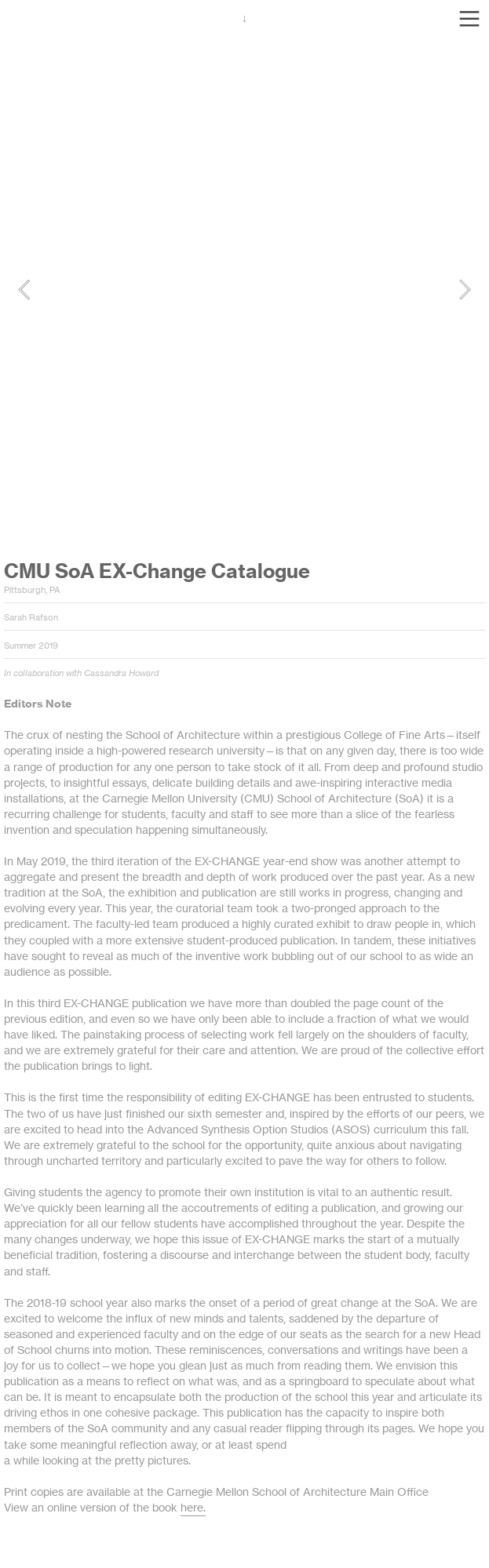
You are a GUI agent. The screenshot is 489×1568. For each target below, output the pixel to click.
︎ (469, 19)
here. (193, 1508)
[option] (244, 289)
